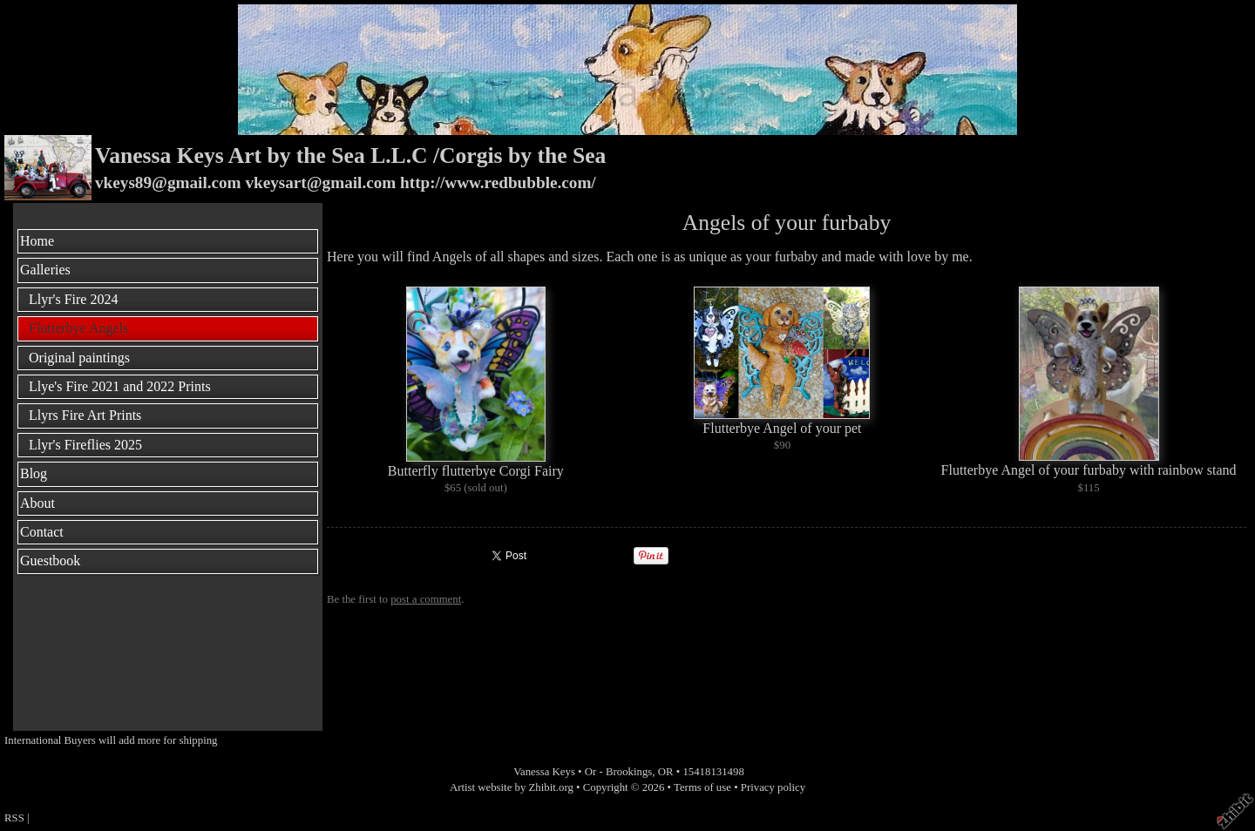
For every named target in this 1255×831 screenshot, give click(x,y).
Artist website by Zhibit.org (511, 787)
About (37, 503)
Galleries (45, 269)
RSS (14, 818)
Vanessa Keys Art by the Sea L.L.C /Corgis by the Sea (350, 155)
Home (37, 240)
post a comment (425, 599)
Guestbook (50, 560)
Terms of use (702, 787)
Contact (42, 531)
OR (666, 772)
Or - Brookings (619, 772)
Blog (33, 473)
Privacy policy (773, 787)
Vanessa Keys (544, 772)
